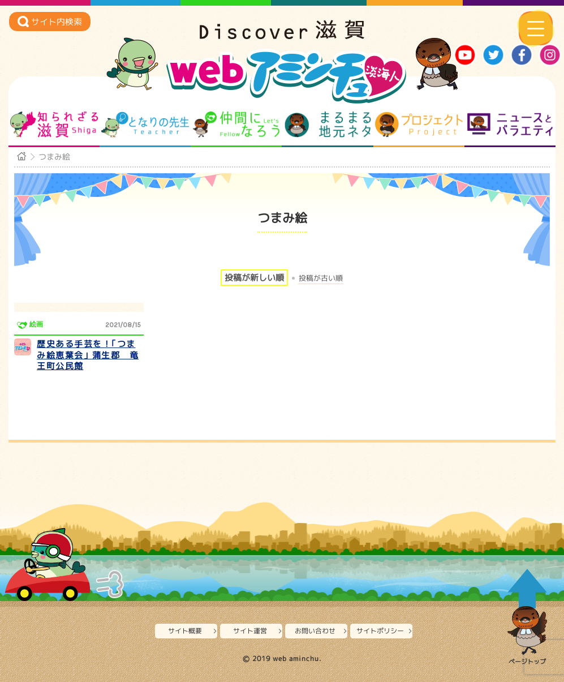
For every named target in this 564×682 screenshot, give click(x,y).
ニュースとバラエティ (510, 124)
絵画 (36, 324)
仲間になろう (236, 124)
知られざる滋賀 (54, 124)
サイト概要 (185, 631)
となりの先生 (145, 124)
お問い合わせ (315, 631)
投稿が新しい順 (254, 278)
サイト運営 (250, 631)
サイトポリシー (380, 631)
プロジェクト (419, 124)
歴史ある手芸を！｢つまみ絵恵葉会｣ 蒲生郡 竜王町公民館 (88, 355)
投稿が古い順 (321, 278)
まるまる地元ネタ (328, 124)
